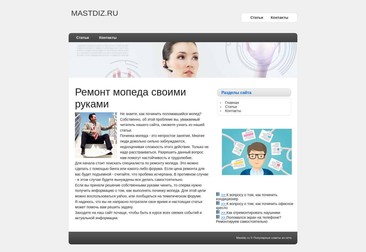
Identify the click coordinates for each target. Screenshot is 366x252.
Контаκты (279, 17)
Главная (232, 103)
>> (223, 195)
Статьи (256, 17)
